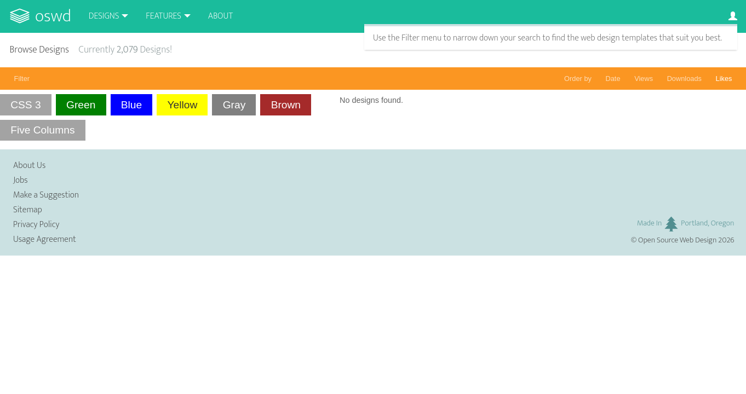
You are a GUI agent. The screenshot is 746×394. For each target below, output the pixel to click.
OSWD (53, 16)
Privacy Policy (36, 224)
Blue (131, 105)
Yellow (183, 105)
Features (163, 16)
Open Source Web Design (677, 240)
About (220, 16)
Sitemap (27, 209)
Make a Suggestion (46, 195)
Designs (104, 16)
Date (613, 78)
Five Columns (42, 130)
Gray (234, 105)
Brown (286, 105)
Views (643, 78)
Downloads (684, 78)
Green (80, 105)
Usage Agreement (44, 239)
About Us (29, 165)
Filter (22, 78)
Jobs (20, 180)
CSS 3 (25, 105)
